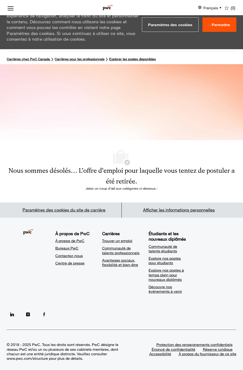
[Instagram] (28, 314)
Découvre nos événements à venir (165, 288)
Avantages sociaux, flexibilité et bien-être (120, 262)
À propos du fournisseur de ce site (207, 353)
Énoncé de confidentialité (173, 349)
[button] (170, 24)
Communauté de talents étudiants (163, 248)
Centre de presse (69, 263)
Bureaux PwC (67, 248)
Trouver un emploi (117, 240)
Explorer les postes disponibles (132, 59)
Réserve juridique (218, 349)
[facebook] (44, 314)
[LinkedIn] (12, 314)
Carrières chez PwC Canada (28, 59)
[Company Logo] (107, 7)
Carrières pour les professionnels (79, 59)
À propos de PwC (69, 240)
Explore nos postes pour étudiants (165, 260)
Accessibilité (160, 353)
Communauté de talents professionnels (121, 250)
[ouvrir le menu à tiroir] (11, 8)
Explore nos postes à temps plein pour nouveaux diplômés (166, 274)
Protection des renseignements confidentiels (194, 344)
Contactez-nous (69, 255)
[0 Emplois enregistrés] (230, 7)
